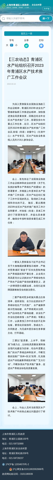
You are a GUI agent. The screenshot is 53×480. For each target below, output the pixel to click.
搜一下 (46, 18)
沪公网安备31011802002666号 (26, 469)
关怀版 (47, 9)
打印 (41, 43)
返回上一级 (26, 33)
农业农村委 (37, 5)
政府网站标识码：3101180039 (17, 474)
